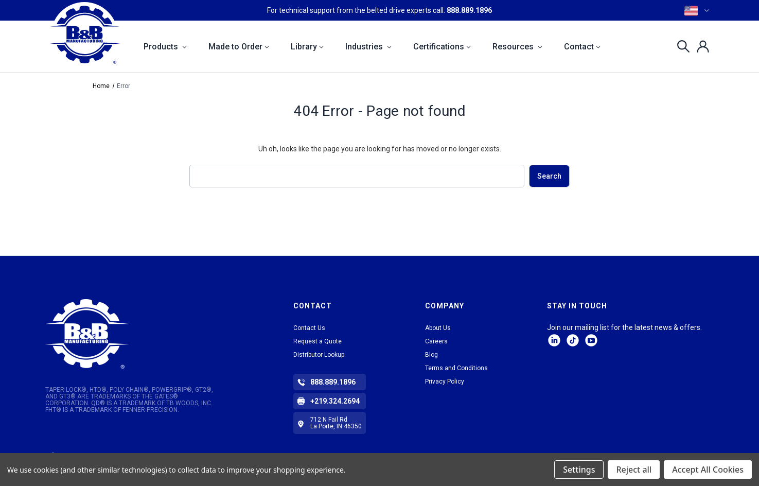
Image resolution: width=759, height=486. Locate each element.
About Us (438, 328)
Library (307, 46)
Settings (579, 469)
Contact (582, 46)
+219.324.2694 (335, 401)
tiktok (573, 340)
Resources (517, 46)
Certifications (442, 46)
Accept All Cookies (708, 469)
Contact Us (309, 328)
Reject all (633, 469)
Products (165, 46)
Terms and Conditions (456, 368)
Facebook (591, 340)
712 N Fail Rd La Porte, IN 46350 (336, 423)
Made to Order (238, 46)
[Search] (681, 46)
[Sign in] (700, 46)
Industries (368, 46)
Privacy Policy (444, 381)
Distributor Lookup (318, 354)
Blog (431, 354)
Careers (436, 341)
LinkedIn (554, 340)
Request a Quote (317, 341)
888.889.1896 (469, 10)
